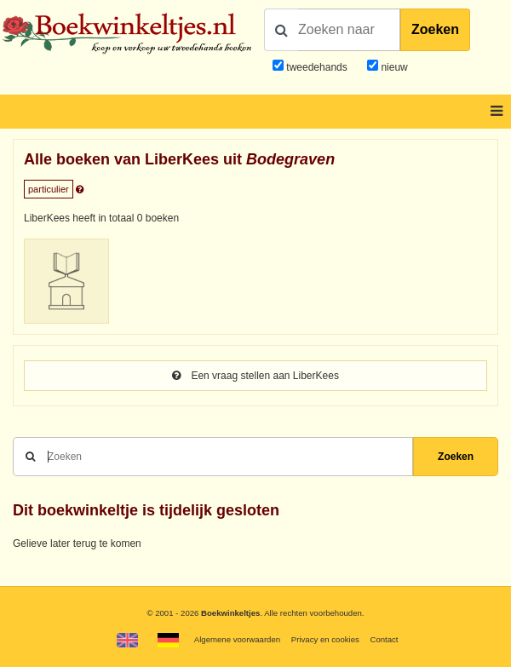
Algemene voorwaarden (237, 639)
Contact (384, 639)
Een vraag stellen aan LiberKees (255, 376)
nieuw (393, 67)
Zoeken (435, 29)
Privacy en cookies (325, 639)
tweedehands (316, 67)
